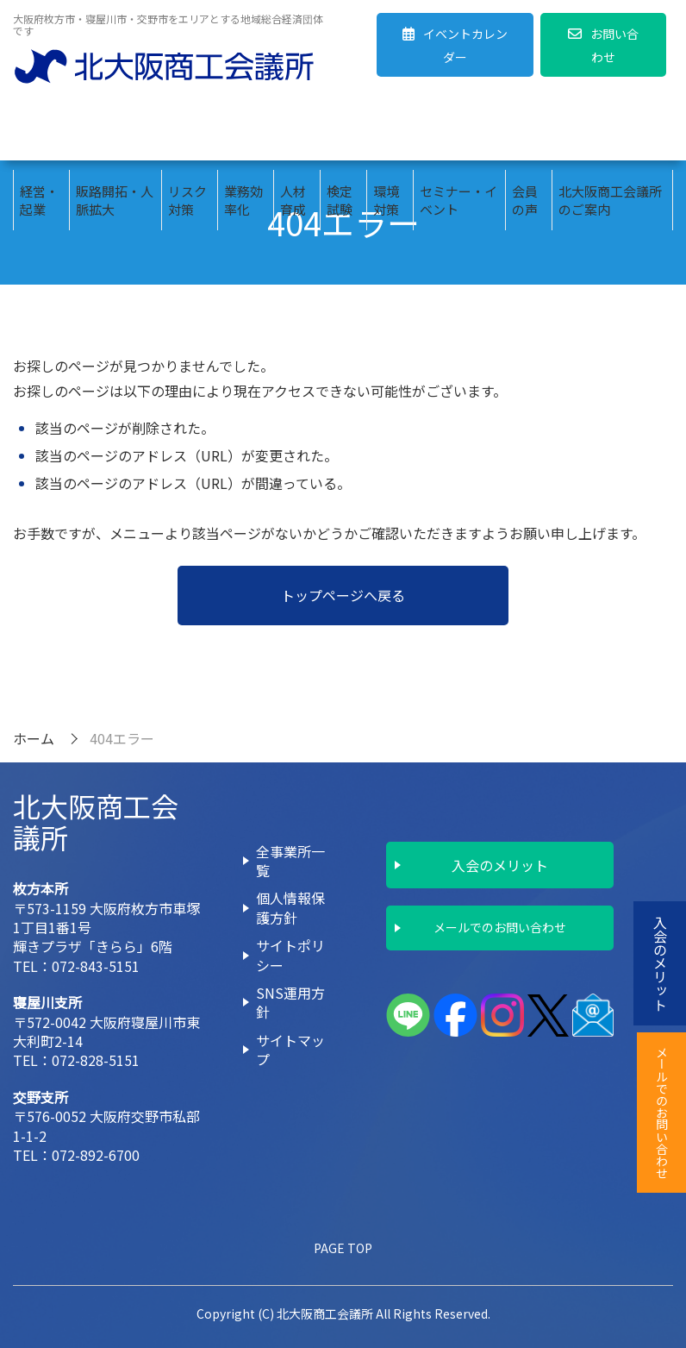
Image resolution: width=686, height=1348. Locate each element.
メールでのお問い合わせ (499, 927)
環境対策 (386, 130)
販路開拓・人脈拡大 (114, 130)
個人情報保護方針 (290, 907)
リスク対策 (187, 130)
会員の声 (525, 130)
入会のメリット (500, 865)
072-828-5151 (96, 1060)
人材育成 (293, 130)
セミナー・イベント (458, 130)
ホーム (33, 738)
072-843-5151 (96, 966)
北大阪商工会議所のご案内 (610, 130)
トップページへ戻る (343, 595)
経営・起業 (39, 130)
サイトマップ (290, 1049)
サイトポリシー (290, 955)
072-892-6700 (96, 1154)
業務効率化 (243, 130)
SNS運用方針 (290, 1002)
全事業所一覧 (290, 861)
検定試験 (339, 130)
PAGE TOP (343, 1248)
